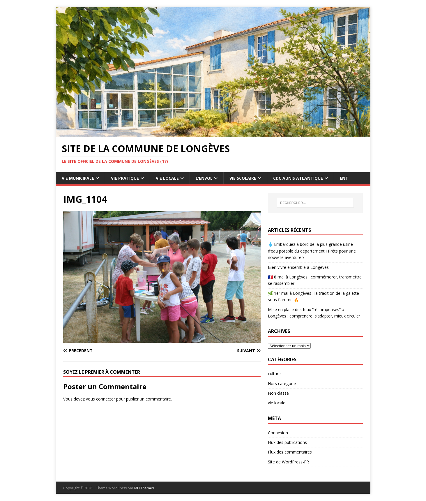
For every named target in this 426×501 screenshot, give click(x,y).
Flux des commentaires (290, 452)
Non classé (278, 393)
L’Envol (204, 178)
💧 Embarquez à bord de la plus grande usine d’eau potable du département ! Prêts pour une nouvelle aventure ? (312, 250)
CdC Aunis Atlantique (298, 178)
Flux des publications (287, 442)
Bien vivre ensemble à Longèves (298, 267)
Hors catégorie (282, 383)
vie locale (276, 402)
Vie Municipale (78, 178)
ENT (344, 178)
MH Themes (144, 488)
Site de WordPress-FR (288, 462)
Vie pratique (125, 178)
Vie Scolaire (242, 178)
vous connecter (100, 399)
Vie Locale (167, 178)
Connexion (278, 432)
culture (274, 373)
